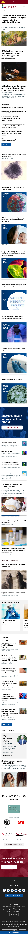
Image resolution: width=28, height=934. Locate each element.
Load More (6, 725)
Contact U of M (22, 929)
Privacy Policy (14, 930)
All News (6, 144)
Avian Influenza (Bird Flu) (10, 560)
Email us (14, 914)
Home (14, 880)
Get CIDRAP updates (14, 932)
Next (18, 602)
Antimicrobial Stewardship (10, 517)
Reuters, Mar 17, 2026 (8, 752)
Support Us (9, 867)
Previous (16, 602)
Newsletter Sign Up (12, 427)
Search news (14, 886)
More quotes (7, 756)
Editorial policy (14, 883)
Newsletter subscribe (14, 895)
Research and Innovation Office (9, 929)
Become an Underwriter (14, 844)
